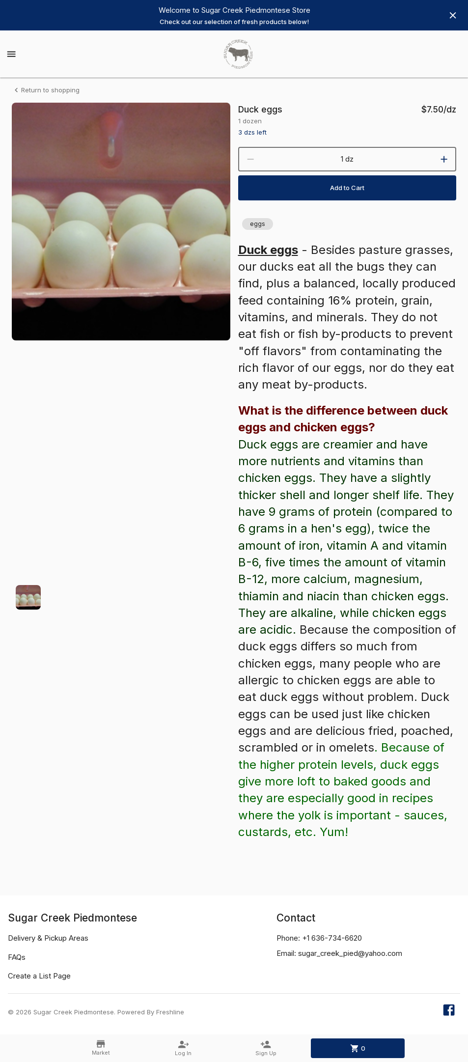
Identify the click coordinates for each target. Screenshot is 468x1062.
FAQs (17, 957)
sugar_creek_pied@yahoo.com (350, 953)
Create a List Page (39, 976)
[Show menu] (11, 54)
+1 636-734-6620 (332, 938)
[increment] (444, 159)
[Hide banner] (452, 15)
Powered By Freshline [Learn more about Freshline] (150, 1012)
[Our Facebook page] (449, 1012)
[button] (257, 224)
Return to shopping (46, 90)
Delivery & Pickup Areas (48, 938)
